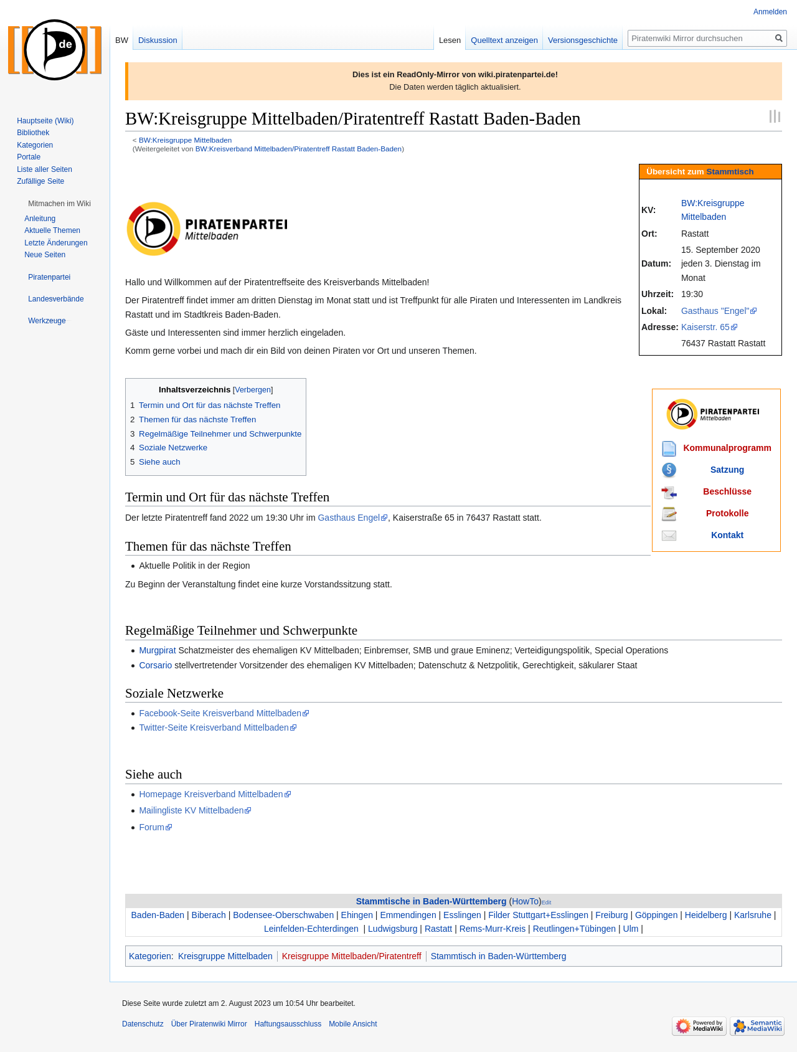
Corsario (155, 665)
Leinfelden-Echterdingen (311, 929)
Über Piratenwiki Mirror (209, 1024)
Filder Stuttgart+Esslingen (538, 915)
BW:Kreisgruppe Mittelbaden (185, 140)
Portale (28, 157)
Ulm (631, 929)
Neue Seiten (44, 254)
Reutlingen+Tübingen (574, 929)
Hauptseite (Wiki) (45, 120)
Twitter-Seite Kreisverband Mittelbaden (213, 727)
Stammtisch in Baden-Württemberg (499, 956)
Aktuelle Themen (52, 230)
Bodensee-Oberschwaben (283, 915)
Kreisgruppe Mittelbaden (225, 956)
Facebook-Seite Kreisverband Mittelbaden (220, 713)
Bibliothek (33, 132)
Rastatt (438, 929)
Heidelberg (706, 915)
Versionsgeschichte (583, 40)
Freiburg (611, 915)
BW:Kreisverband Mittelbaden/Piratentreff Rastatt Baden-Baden (299, 149)
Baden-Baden (158, 915)
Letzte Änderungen (55, 243)
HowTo (525, 901)
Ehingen (357, 915)
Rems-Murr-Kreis (493, 929)
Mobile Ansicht (353, 1024)
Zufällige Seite (40, 181)
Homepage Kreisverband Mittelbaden (211, 794)
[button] (59, 203)
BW (121, 40)
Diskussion (157, 40)
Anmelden (770, 11)
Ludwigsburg (392, 929)
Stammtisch (730, 171)
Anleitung (39, 218)
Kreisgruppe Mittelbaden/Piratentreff (352, 956)
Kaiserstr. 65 (705, 327)
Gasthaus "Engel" (715, 311)
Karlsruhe (752, 915)
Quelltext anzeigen (504, 40)
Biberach (209, 915)
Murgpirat (157, 650)
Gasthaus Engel (349, 518)
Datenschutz (143, 1024)
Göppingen (656, 915)
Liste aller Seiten (44, 169)
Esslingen (462, 915)
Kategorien (150, 956)
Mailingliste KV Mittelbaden (191, 810)
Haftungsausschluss (288, 1024)
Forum (151, 827)
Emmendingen (408, 915)
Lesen (450, 40)
